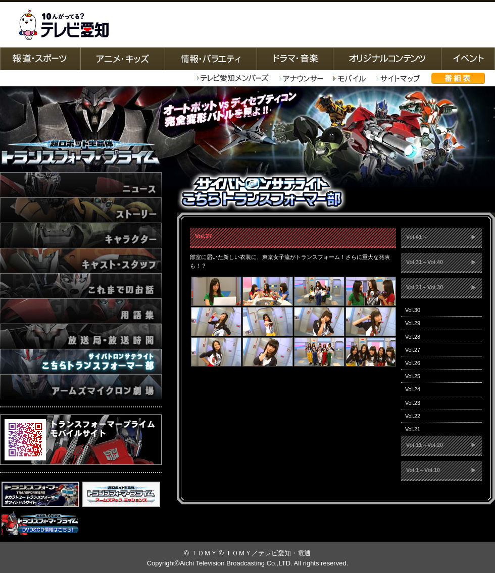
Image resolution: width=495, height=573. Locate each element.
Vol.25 (412, 376)
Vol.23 (412, 403)
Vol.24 (412, 389)
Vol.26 (412, 363)
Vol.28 (412, 337)
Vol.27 (412, 350)
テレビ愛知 (63, 24)
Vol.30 (412, 310)
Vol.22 (412, 416)
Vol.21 (412, 429)
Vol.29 (412, 323)
